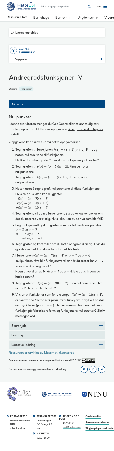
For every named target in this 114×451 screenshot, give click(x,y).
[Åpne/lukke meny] (102, 6)
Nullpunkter (26, 88)
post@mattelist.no (72, 427)
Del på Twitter (101, 369)
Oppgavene (21, 59)
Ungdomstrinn (87, 17)
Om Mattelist (93, 416)
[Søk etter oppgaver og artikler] (62, 6)
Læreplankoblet (24, 32)
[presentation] (69, 150)
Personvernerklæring (97, 422)
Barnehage (41, 17)
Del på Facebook (92, 369)
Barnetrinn (63, 17)
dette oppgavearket (66, 142)
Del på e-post (84, 369)
